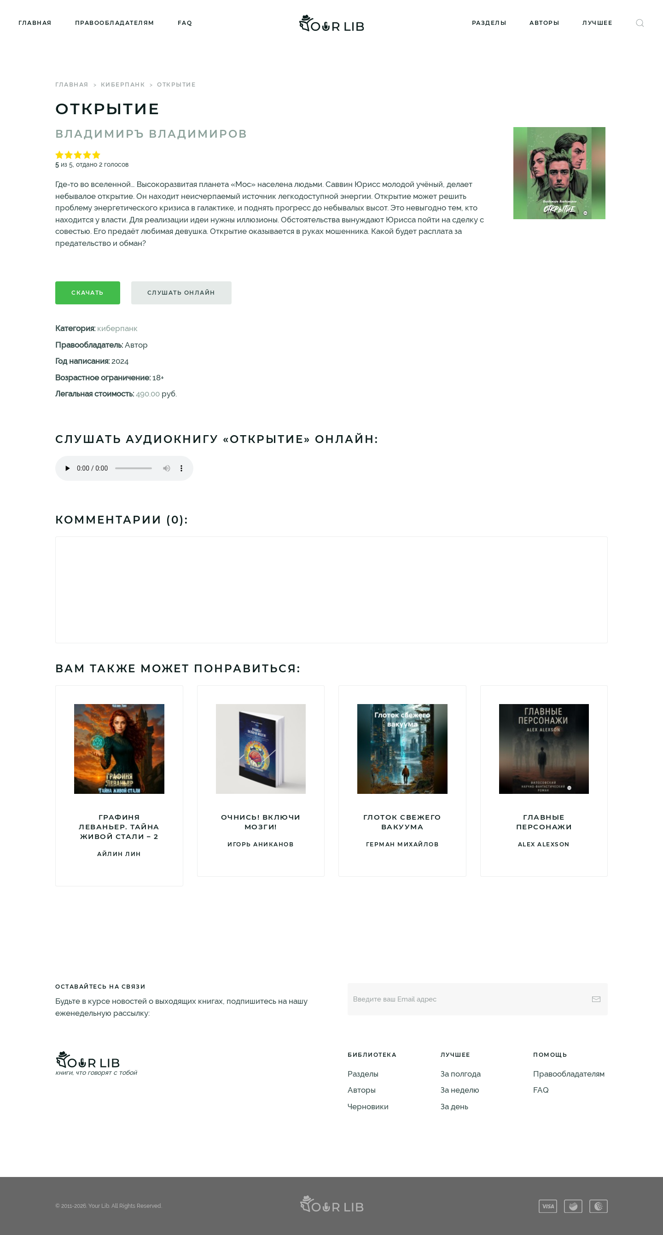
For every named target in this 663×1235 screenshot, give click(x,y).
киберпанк (123, 84)
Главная (35, 22)
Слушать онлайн (181, 292)
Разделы (489, 22)
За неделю (460, 1090)
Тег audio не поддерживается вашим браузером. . (124, 468)
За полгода (461, 1073)
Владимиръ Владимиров (151, 134)
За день (454, 1106)
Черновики (368, 1106)
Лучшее (597, 22)
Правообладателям (115, 22)
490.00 (148, 393)
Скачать (87, 292)
